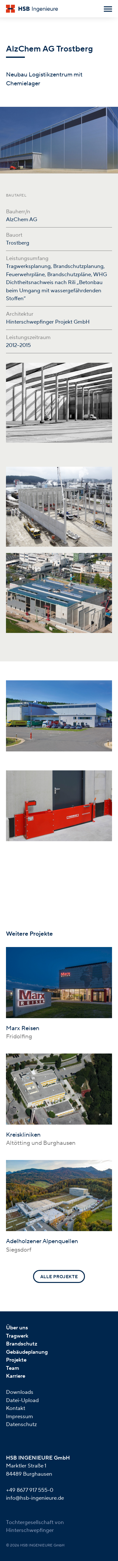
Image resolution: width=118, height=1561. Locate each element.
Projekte (16, 1360)
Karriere (15, 1376)
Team (12, 1368)
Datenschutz (21, 1424)
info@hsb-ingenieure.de (35, 1498)
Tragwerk (17, 1336)
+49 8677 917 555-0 (29, 1490)
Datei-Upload (22, 1400)
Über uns (17, 1327)
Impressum (19, 1416)
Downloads (19, 1392)
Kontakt (15, 1408)
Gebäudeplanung (27, 1352)
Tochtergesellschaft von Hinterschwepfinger (35, 1526)
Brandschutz (21, 1343)
